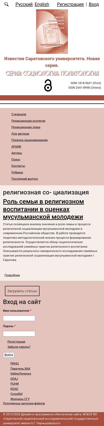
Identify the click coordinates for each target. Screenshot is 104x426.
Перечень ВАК (20, 368)
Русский (24, 4)
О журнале (19, 114)
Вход (94, 4)
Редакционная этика (26, 127)
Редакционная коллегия (28, 121)
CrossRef (17, 394)
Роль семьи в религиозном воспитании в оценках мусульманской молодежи (43, 209)
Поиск (16, 159)
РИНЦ (15, 363)
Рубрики (17, 172)
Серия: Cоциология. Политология (52, 73)
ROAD (14, 389)
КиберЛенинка (21, 373)
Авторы (17, 153)
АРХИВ (16, 146)
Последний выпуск (25, 179)
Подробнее (12, 275)
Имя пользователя (17, 311)
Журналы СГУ (20, 399)
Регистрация (70, 4)
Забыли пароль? (19, 347)
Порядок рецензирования (30, 140)
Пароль (9, 326)
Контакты (18, 166)
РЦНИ (15, 384)
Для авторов (20, 134)
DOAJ (14, 379)
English (42, 4)
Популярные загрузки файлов (24, 403)
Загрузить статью (22, 291)
